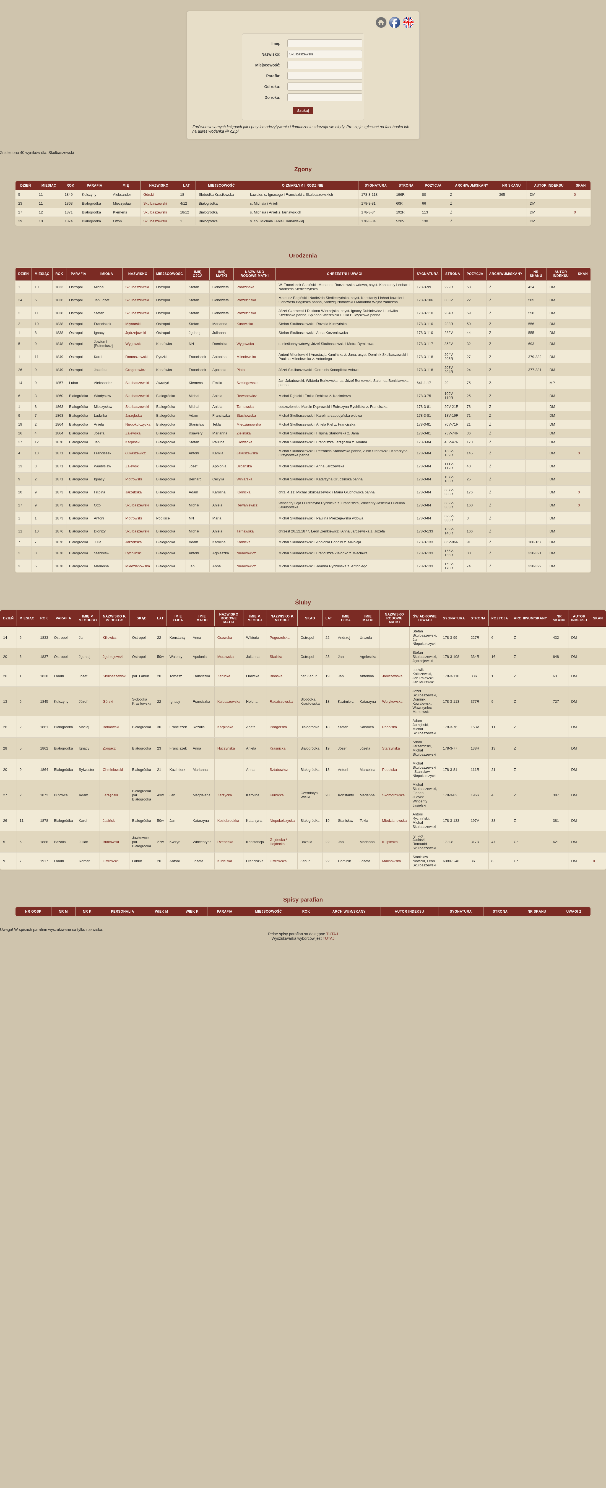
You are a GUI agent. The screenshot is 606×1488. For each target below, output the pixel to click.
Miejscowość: (267, 65)
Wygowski (133, 344)
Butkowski (111, 842)
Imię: (275, 43)
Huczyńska (226, 748)
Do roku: (272, 97)
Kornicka (243, 492)
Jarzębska (133, 415)
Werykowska (392, 701)
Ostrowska (278, 861)
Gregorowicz (135, 370)
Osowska (224, 637)
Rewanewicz (246, 396)
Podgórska (278, 727)
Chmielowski (113, 770)
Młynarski (133, 324)
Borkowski (111, 727)
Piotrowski (133, 479)
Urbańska (244, 466)
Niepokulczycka (137, 424)
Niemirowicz (246, 553)
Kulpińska (390, 842)
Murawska (225, 657)
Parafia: (273, 76)
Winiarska (244, 479)
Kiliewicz (109, 637)
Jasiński (109, 820)
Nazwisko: (270, 54)
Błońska (276, 676)
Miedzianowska (248, 424)
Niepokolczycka (282, 820)
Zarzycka (224, 795)
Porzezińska (246, 300)
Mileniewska (246, 357)
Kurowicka (244, 324)
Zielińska (243, 433)
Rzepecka (225, 842)
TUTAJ (332, 934)
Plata (240, 370)
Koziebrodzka (228, 820)
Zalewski (132, 466)
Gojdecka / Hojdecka (278, 842)
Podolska (389, 727)
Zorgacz (109, 748)
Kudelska (224, 861)
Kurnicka (277, 795)
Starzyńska (391, 748)
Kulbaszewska (228, 701)
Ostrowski (110, 861)
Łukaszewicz (135, 453)
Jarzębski (110, 795)
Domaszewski (136, 357)
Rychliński (133, 553)
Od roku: (272, 86)
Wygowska (245, 344)
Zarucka (223, 676)
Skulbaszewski (155, 203)
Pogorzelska (280, 637)
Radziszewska (281, 701)
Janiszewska (392, 676)
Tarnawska (245, 407)
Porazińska (245, 287)
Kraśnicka (277, 748)
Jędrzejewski (113, 657)
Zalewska (133, 433)
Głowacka (244, 442)
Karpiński (132, 442)
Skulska (276, 657)
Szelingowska (247, 383)
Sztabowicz (279, 770)
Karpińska (225, 727)
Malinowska (391, 861)
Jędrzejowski (135, 333)
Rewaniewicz (247, 505)
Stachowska (246, 415)
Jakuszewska (247, 453)
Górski (148, 194)
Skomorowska (393, 795)
